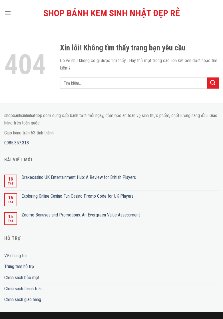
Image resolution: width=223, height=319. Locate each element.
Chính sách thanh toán (23, 288)
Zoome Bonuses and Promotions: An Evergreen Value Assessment (80, 215)
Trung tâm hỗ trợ (19, 266)
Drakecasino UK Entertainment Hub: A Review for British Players (78, 177)
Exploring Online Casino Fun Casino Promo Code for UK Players (77, 196)
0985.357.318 (16, 143)
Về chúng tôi (15, 255)
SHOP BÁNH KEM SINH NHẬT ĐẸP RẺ (111, 13)
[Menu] (7, 13)
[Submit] (213, 83)
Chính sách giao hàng (22, 299)
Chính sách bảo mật (21, 277)
